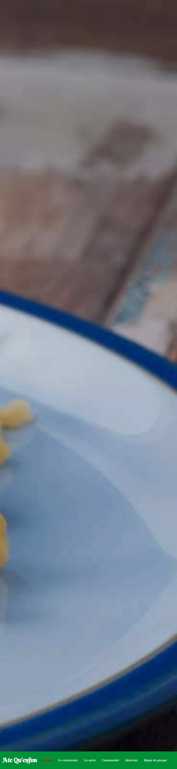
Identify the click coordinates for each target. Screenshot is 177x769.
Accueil (47, 760)
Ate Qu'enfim (20, 760)
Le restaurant (68, 760)
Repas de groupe (155, 760)
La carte (90, 760)
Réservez (131, 760)
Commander (110, 760)
